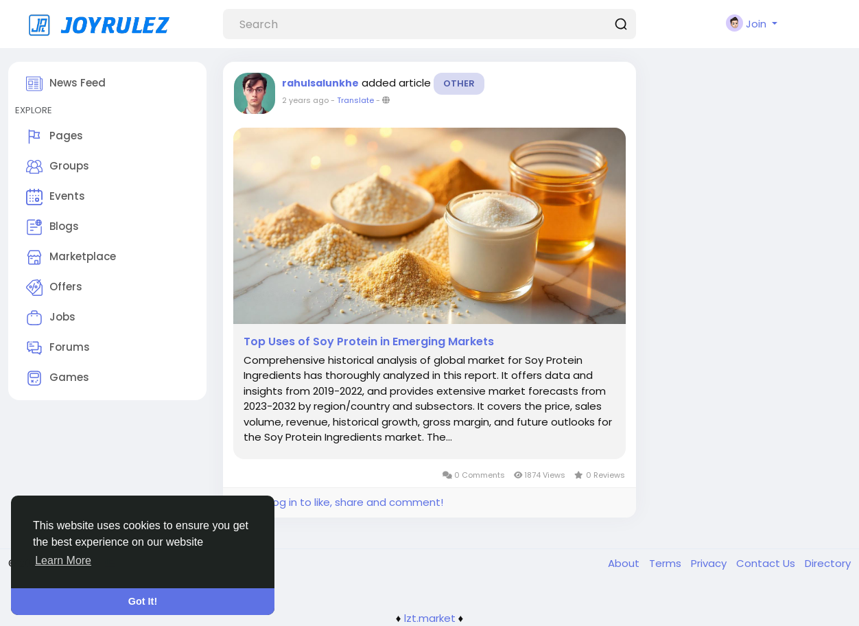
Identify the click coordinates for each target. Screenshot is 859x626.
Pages (54, 136)
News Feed (66, 84)
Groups (57, 167)
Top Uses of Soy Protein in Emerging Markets (369, 341)
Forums (58, 348)
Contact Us (767, 563)
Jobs (50, 318)
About (625, 563)
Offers (54, 287)
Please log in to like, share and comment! (338, 502)
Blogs (52, 227)
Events (55, 197)
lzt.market (430, 618)
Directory (828, 563)
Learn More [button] (63, 560)
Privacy (710, 563)
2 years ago (305, 100)
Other (459, 83)
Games (57, 378)
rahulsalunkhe (320, 83)
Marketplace (71, 257)
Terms (666, 563)
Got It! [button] (142, 601)
